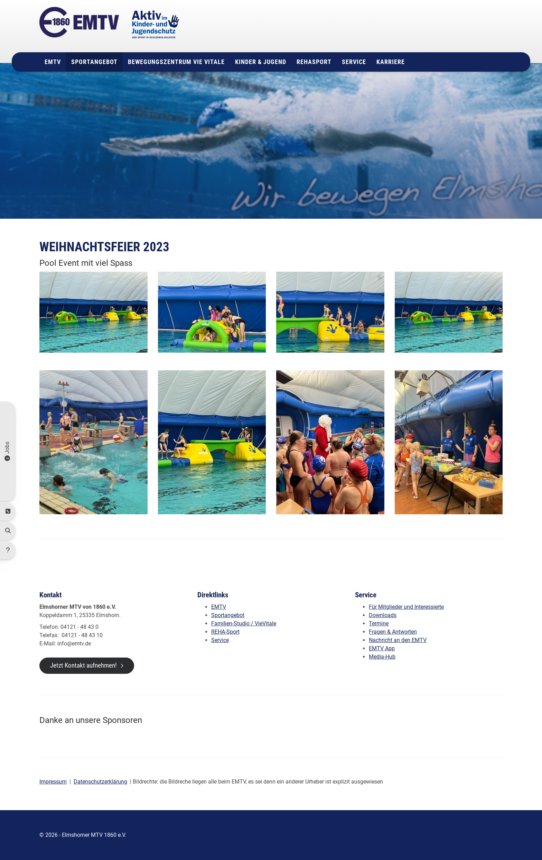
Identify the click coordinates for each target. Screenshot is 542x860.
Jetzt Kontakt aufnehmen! (83, 665)
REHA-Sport (225, 631)
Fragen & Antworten (393, 631)
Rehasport (314, 61)
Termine (379, 623)
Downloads (382, 615)
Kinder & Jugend (260, 61)
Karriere (390, 61)
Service (354, 61)
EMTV (53, 61)
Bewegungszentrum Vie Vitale (176, 61)
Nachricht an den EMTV (398, 640)
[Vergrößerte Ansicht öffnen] (93, 312)
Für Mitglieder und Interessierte (406, 607)
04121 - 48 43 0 (439, 31)
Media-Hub (382, 656)
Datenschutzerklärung (100, 781)
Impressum (53, 781)
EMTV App (382, 648)
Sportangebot (94, 61)
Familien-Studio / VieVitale (243, 623)
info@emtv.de (432, 39)
